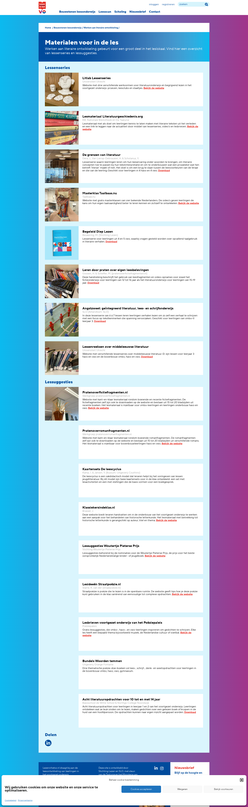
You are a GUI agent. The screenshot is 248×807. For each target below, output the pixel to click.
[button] (241, 780)
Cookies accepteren (141, 789)
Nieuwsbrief (137, 12)
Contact (154, 12)
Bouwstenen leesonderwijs (77, 12)
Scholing (120, 12)
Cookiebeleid (10, 800)
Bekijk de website (153, 88)
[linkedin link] (156, 768)
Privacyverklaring (25, 800)
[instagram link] (162, 769)
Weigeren (182, 789)
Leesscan (105, 12)
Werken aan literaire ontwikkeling (101, 27)
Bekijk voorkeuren (223, 789)
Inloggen (154, 4)
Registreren (168, 4)
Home (48, 27)
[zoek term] (193, 4)
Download (164, 170)
